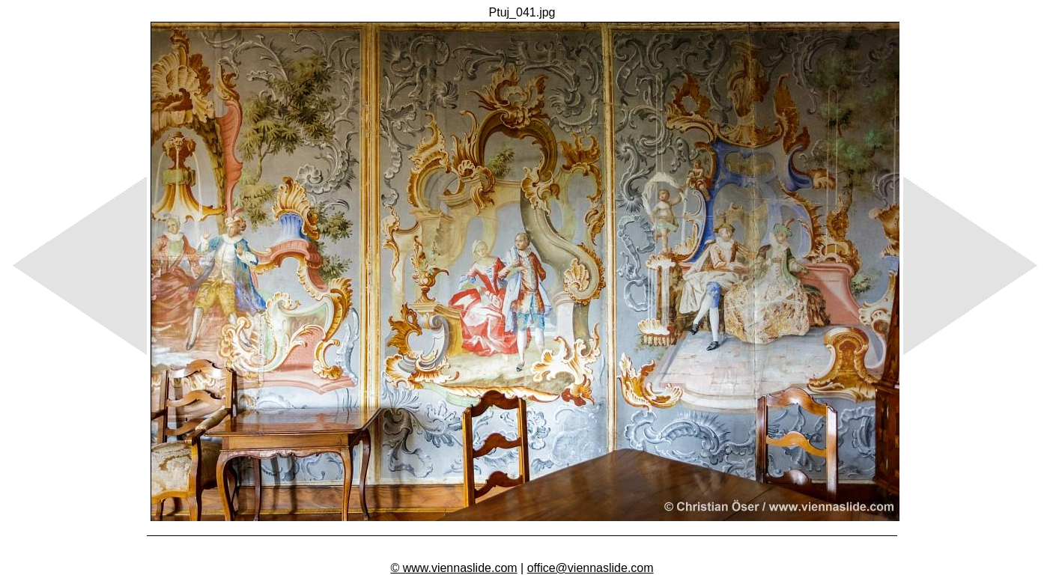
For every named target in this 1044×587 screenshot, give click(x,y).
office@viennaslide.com (590, 568)
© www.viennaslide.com (453, 568)
